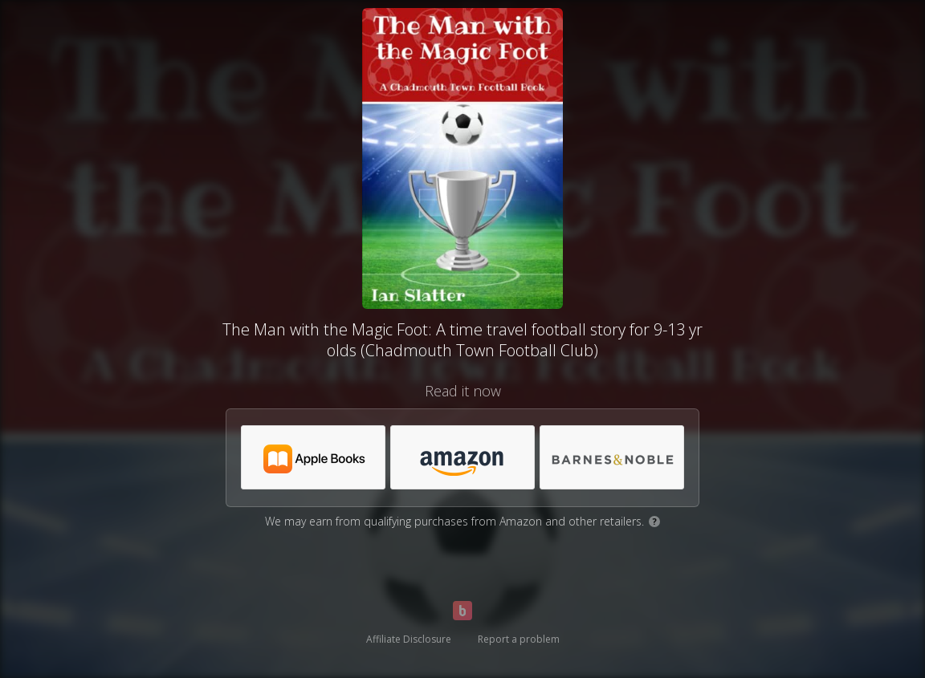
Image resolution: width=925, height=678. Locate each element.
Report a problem (519, 639)
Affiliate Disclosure (408, 639)
